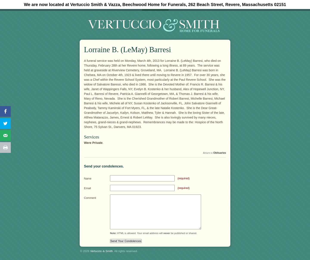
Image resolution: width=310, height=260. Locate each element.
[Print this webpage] (5, 147)
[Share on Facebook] (5, 111)
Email (87, 188)
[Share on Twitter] (5, 123)
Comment (90, 197)
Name (87, 178)
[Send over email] (5, 135)
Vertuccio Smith (101, 251)
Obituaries (219, 152)
